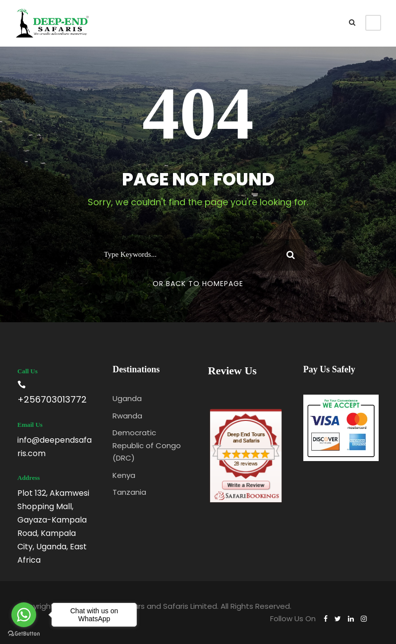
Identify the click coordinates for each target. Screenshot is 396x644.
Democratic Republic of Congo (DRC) (147, 445)
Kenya (124, 475)
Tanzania (129, 492)
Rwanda (127, 415)
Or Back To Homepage (198, 284)
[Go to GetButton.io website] (24, 634)
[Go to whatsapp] (23, 614)
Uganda (127, 398)
